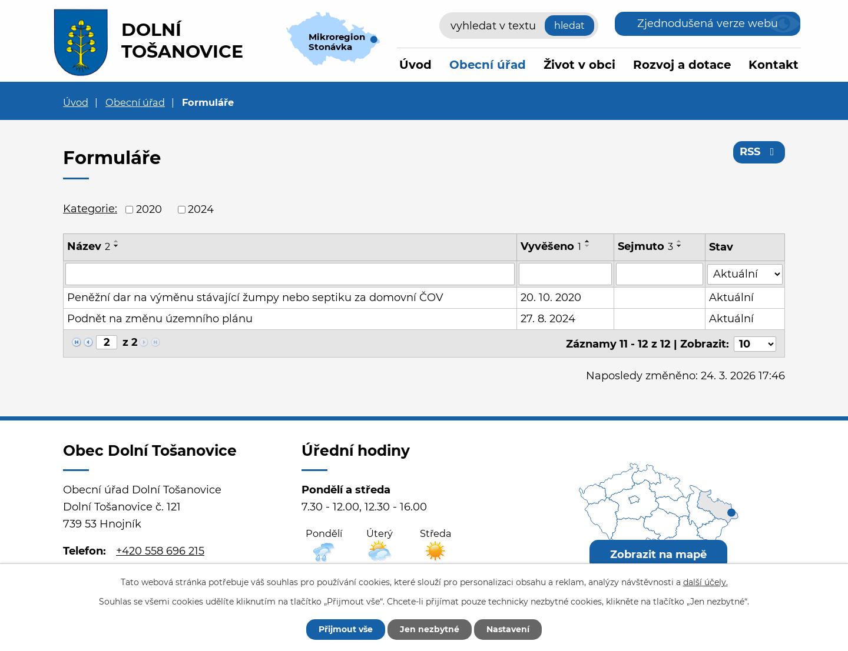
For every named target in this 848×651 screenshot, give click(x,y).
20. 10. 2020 (551, 297)
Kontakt (773, 65)
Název (88, 246)
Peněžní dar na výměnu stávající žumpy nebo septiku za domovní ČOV (255, 297)
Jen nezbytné (429, 629)
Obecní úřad (487, 65)
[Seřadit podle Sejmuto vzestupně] (680, 241)
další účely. (705, 582)
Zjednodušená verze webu (707, 23)
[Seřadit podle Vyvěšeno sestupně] (587, 245)
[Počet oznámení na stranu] (755, 342)
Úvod (415, 65)
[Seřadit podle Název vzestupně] (116, 241)
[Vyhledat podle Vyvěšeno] (565, 274)
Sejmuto (646, 246)
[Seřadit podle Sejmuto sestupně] (680, 245)
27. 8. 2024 (548, 318)
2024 (201, 209)
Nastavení (507, 629)
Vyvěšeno (551, 246)
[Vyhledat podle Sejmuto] (660, 274)
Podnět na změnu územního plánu (160, 318)
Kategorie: (90, 208)
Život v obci (579, 65)
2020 (149, 209)
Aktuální (731, 297)
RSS (759, 151)
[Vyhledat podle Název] (290, 274)
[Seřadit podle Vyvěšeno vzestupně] (587, 241)
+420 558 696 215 (160, 549)
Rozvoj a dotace (682, 65)
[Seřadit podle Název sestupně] (116, 245)
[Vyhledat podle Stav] (745, 273)
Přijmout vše (346, 629)
